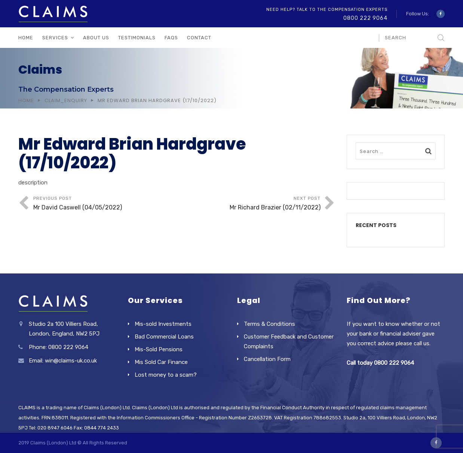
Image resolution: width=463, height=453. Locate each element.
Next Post (249, 204)
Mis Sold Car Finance (161, 362)
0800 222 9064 (365, 18)
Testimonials (137, 37)
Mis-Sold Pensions (159, 349)
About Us (96, 37)
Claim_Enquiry (66, 100)
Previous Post (105, 204)
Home (25, 37)
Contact (199, 37)
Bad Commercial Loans (164, 336)
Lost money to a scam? (166, 374)
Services (55, 37)
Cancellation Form (267, 359)
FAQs (171, 37)
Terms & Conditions (269, 324)
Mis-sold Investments (163, 324)
